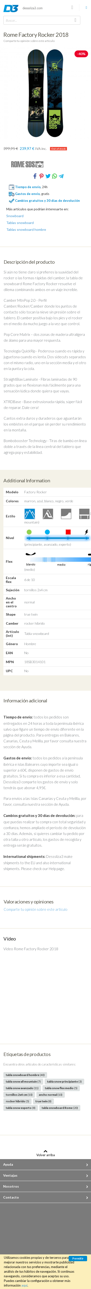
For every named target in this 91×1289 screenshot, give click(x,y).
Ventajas (10, 1175)
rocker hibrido (17, 1101)
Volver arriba (45, 1155)
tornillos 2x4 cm (19, 1094)
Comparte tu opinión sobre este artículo (29, 41)
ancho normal (50, 1094)
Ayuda (8, 1164)
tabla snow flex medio (61, 1088)
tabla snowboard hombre (25, 1075)
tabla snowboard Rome (60, 1108)
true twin (43, 1101)
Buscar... (11, 20)
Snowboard (15, 216)
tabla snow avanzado (22, 1088)
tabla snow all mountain (23, 1081)
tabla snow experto (20, 1108)
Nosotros (11, 1186)
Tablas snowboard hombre (26, 229)
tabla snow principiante (64, 1081)
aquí (24, 1285)
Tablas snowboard (20, 222)
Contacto (11, 1197)
